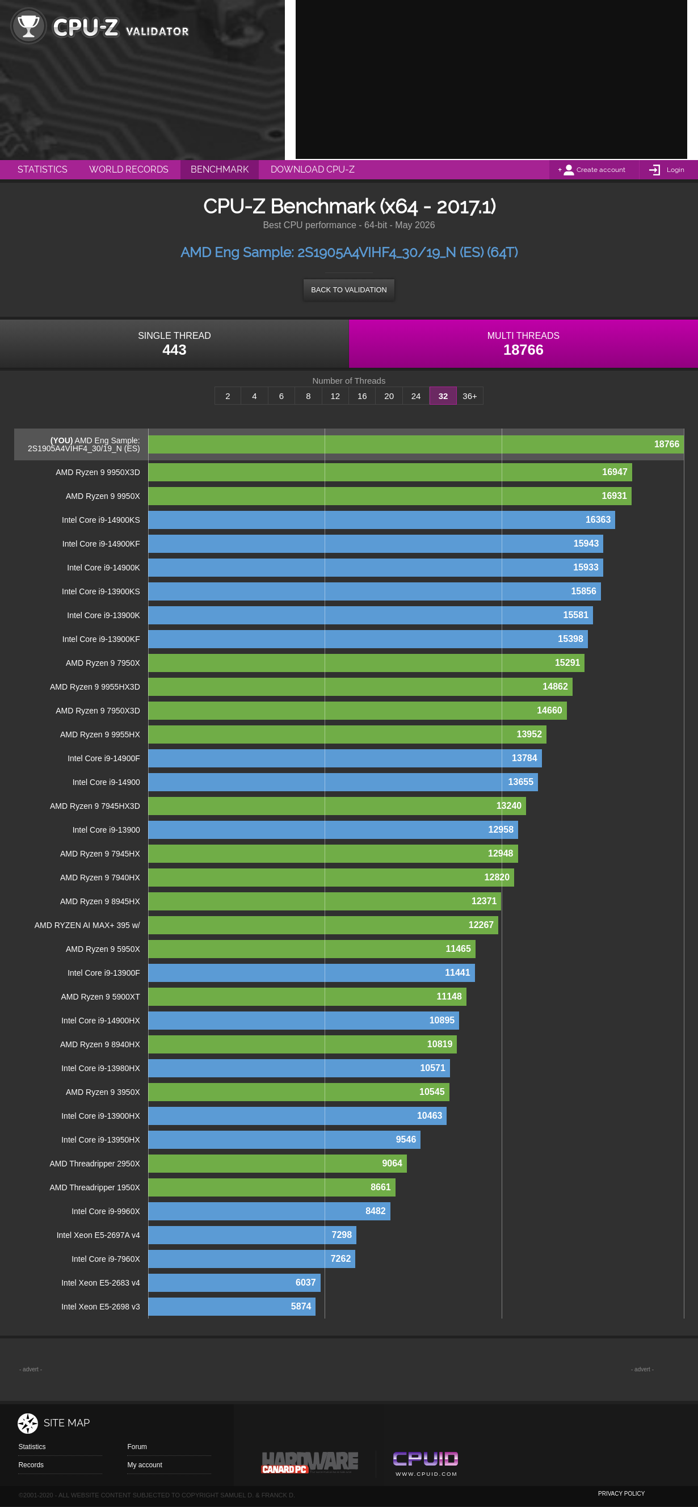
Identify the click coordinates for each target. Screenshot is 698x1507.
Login (675, 170)
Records (31, 1465)
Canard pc (310, 1465)
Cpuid (425, 1465)
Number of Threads (349, 380)
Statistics (31, 1447)
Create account (601, 170)
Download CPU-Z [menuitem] (313, 169)
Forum (137, 1447)
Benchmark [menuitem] (220, 169)
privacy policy (621, 1494)
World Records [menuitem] (129, 169)
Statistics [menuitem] (43, 169)
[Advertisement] (491, 79)
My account (144, 1465)
